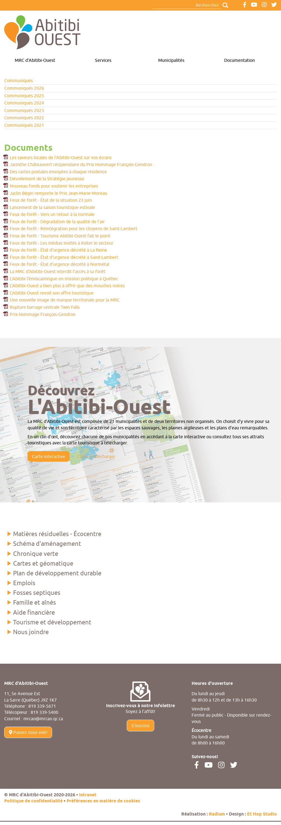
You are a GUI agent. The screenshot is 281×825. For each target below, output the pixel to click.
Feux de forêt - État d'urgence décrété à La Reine (58, 249)
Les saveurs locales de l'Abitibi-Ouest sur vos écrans (61, 157)
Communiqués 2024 (24, 102)
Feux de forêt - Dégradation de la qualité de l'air (57, 221)
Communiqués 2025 (24, 95)
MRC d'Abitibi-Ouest (35, 60)
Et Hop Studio (262, 814)
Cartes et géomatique (43, 563)
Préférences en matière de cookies (103, 801)
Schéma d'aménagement (47, 543)
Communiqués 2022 (24, 117)
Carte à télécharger (96, 456)
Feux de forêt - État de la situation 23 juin (51, 200)
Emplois (24, 582)
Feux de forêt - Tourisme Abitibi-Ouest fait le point (60, 235)
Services (103, 60)
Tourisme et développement (52, 622)
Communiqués (18, 80)
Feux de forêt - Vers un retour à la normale (52, 214)
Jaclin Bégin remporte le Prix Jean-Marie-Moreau (58, 193)
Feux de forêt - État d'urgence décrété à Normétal (59, 264)
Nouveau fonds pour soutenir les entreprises (54, 185)
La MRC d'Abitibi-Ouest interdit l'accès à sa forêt (57, 271)
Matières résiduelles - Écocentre (57, 533)
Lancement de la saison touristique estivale (52, 207)
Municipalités (171, 60)
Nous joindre (31, 632)
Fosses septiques (36, 592)
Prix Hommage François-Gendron (42, 314)
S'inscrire (140, 725)
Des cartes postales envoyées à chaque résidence (58, 171)
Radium (217, 814)
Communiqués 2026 (24, 88)
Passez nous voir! (28, 732)
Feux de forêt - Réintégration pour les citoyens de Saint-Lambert (73, 228)
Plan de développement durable (57, 573)
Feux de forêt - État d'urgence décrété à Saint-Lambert (64, 257)
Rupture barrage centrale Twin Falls (45, 307)
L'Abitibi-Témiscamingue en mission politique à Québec (64, 278)
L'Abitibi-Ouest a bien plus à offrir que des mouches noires (67, 285)
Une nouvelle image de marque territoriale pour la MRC (65, 299)
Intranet (87, 795)
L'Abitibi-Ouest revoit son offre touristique (52, 292)
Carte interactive (48, 456)
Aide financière (34, 612)
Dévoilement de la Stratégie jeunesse (47, 178)
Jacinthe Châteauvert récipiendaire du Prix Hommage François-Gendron (81, 164)
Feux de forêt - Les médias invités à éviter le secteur (61, 242)
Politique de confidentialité (33, 801)
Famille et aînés (34, 602)
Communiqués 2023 (24, 110)
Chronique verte (35, 553)
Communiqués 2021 (24, 125)
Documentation (239, 60)
